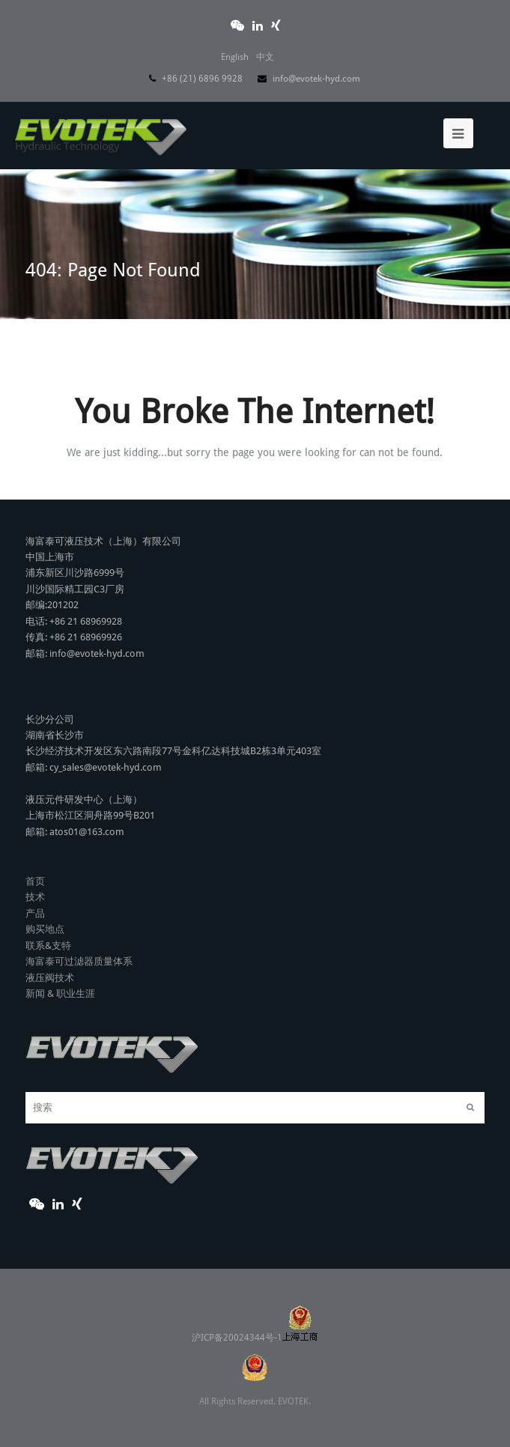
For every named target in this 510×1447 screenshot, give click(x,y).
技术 (35, 859)
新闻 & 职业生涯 (60, 956)
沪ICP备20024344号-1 (255, 1300)
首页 (35, 843)
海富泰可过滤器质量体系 (79, 923)
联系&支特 (48, 908)
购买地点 (44, 891)
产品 (35, 876)
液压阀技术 (49, 940)
